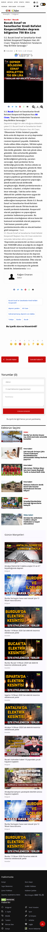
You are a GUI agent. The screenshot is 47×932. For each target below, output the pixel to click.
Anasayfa (6, 14)
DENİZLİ (27, 2)
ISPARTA (21, 2)
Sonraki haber (37, 359)
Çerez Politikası (6, 890)
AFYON (16, 2)
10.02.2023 (8, 51)
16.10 (19, 51)
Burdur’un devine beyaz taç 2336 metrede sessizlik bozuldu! (35, 437)
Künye (3, 882)
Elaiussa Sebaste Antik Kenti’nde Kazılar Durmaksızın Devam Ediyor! (33, 488)
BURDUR (3, 2)
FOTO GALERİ (21, 6)
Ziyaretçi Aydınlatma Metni (10, 895)
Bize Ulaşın (29, 882)
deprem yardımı (14, 308)
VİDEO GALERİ (12, 6)
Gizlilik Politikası (30, 886)
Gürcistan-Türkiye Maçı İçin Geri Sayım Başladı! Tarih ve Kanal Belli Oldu (34, 470)
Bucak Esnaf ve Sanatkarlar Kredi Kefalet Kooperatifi (22, 301)
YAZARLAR (4, 6)
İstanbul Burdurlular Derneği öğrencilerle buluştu (32, 503)
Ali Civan (25, 308)
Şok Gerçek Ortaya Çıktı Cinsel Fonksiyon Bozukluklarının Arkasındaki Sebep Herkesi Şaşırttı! (35, 455)
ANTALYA (10, 2)
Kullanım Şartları (30, 890)
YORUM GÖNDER (23, 411)
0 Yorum (28, 51)
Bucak (16, 19)
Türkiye (11, 319)
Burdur (7, 19)
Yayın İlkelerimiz (6, 886)
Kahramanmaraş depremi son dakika (21, 314)
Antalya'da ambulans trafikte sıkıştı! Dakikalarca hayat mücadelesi (33, 521)
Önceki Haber (10, 359)
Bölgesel (15, 14)
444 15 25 (39, 894)
